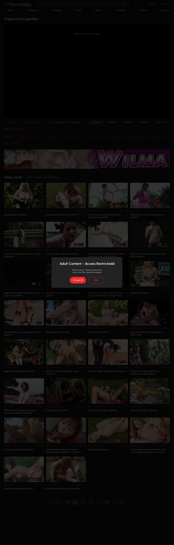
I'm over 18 (78, 280)
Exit (96, 280)
